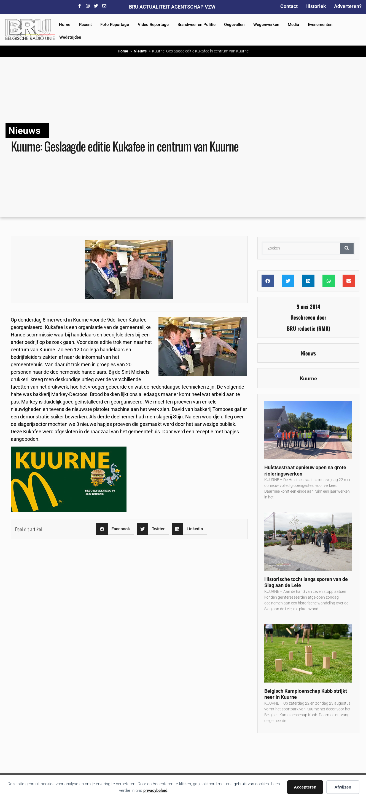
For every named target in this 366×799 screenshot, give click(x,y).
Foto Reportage (114, 24)
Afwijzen (343, 787)
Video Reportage (153, 24)
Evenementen (320, 24)
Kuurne (308, 378)
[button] (115, 529)
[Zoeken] (347, 248)
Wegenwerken (266, 24)
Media (293, 24)
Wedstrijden (70, 37)
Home (64, 24)
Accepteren (305, 787)
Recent (85, 24)
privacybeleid (155, 790)
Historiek (315, 6)
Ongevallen (234, 24)
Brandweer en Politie (196, 24)
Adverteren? (348, 6)
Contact (289, 6)
